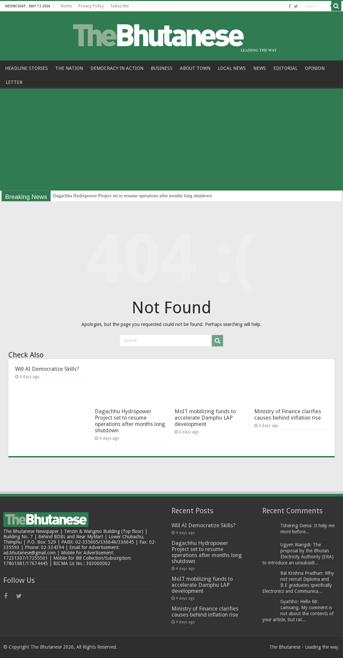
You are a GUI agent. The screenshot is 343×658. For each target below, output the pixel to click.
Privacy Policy (91, 6)
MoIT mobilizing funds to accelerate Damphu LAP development (205, 417)
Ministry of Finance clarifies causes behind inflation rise (287, 414)
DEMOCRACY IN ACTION (116, 68)
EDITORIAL (285, 68)
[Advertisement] (171, 140)
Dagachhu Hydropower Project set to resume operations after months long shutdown (132, 195)
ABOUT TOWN (195, 68)
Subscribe (120, 6)
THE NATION (69, 68)
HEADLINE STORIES (26, 68)
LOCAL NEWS (232, 68)
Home (66, 6)
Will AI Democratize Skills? (47, 369)
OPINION (315, 68)
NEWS (259, 68)
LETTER (14, 82)
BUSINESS (162, 68)
